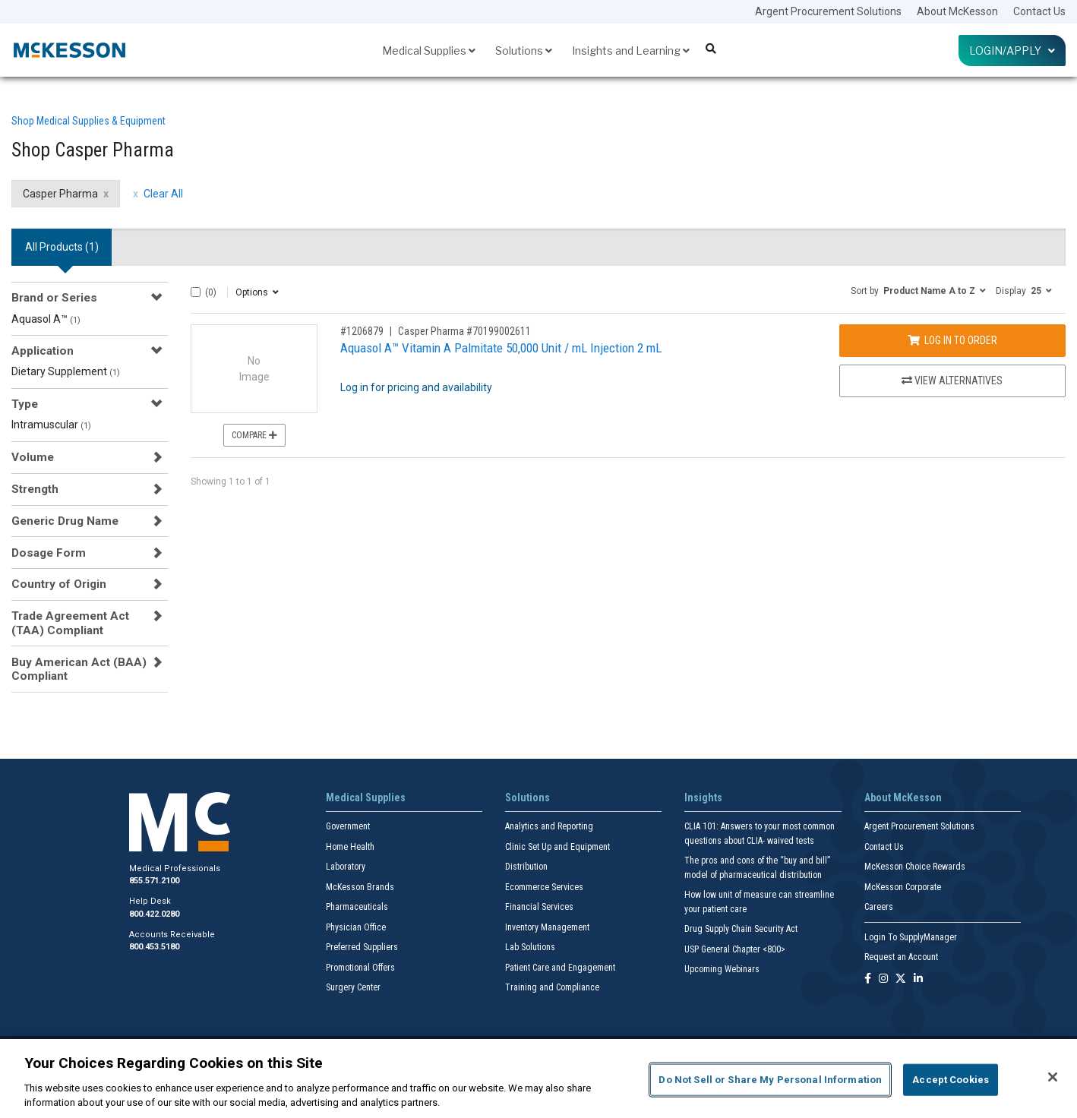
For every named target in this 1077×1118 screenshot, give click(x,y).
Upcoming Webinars (722, 969)
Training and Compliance (552, 987)
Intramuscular (51, 424)
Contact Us (1039, 11)
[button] (918, 290)
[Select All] (196, 292)
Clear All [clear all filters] (163, 194)
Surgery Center (353, 987)
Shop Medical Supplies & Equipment (88, 121)
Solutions (523, 50)
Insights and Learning (631, 50)
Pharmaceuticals (357, 907)
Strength (34, 489)
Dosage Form (48, 553)
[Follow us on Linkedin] (918, 979)
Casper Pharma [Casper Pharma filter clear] (60, 194)
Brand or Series (54, 298)
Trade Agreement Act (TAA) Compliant (70, 622)
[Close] (1052, 1077)
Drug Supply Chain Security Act (740, 929)
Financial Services (539, 907)
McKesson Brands (360, 887)
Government (348, 826)
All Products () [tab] (62, 247)
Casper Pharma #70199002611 (464, 331)
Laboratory (345, 866)
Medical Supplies (428, 50)
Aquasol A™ (46, 319)
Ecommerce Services (544, 887)
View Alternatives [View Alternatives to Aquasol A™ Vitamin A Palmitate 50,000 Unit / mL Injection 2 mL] (952, 380)
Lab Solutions (530, 947)
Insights (703, 797)
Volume (32, 457)
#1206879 (362, 331)
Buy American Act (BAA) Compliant (79, 669)
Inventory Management (547, 927)
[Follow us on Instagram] (883, 979)
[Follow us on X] (900, 979)
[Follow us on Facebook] (867, 979)
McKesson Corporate (902, 887)
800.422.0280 (154, 914)
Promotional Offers (360, 967)
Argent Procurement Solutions (828, 11)
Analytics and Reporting (549, 826)
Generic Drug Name (64, 521)
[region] (538, 1078)
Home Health (350, 847)
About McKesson (957, 11)
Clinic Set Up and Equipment (557, 847)
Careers (878, 907)
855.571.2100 (154, 881)
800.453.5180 (154, 947)
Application (42, 351)
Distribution (526, 866)
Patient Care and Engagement (560, 967)
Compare (254, 435)
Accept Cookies (950, 1079)
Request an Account (901, 957)
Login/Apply (1012, 50)
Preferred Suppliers (362, 947)
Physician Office (356, 927)
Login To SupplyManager (910, 937)
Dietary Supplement (65, 371)
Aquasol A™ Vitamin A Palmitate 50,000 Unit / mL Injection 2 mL (501, 347)
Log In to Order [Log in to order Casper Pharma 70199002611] (952, 340)
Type (24, 404)
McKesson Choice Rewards (914, 866)
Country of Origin (58, 584)
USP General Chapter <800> (734, 949)
